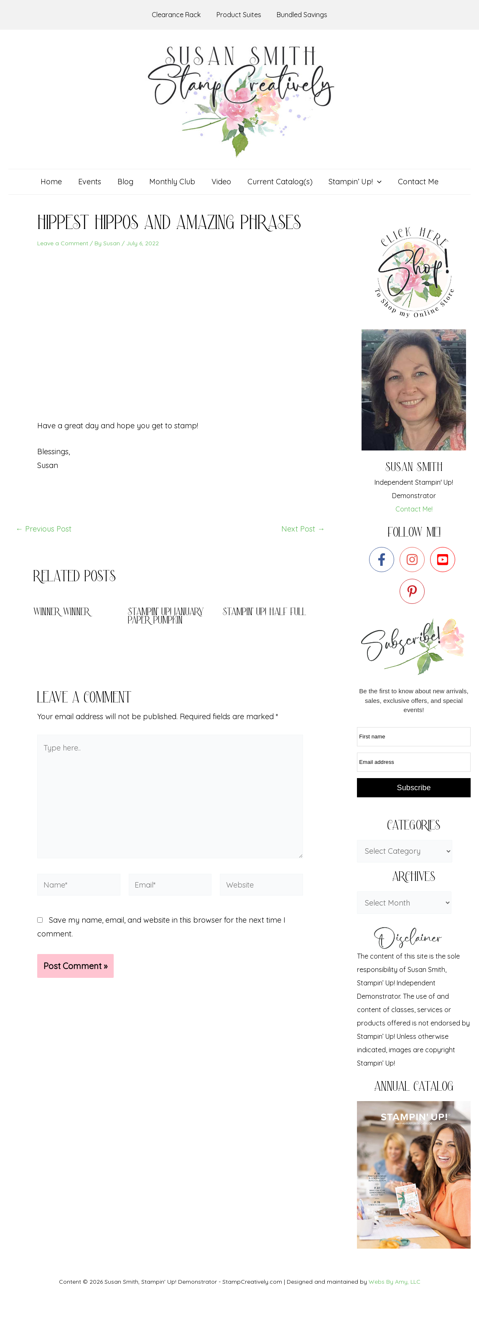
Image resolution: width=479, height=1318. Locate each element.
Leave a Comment (62, 243)
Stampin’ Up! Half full (264, 613)
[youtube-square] (444, 559)
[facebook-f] (383, 559)
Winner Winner (61, 613)
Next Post (303, 529)
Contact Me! (414, 509)
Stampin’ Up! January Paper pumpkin (166, 617)
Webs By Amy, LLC (394, 1281)
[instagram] (414, 559)
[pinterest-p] (414, 591)
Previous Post (43, 529)
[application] (374, 181)
